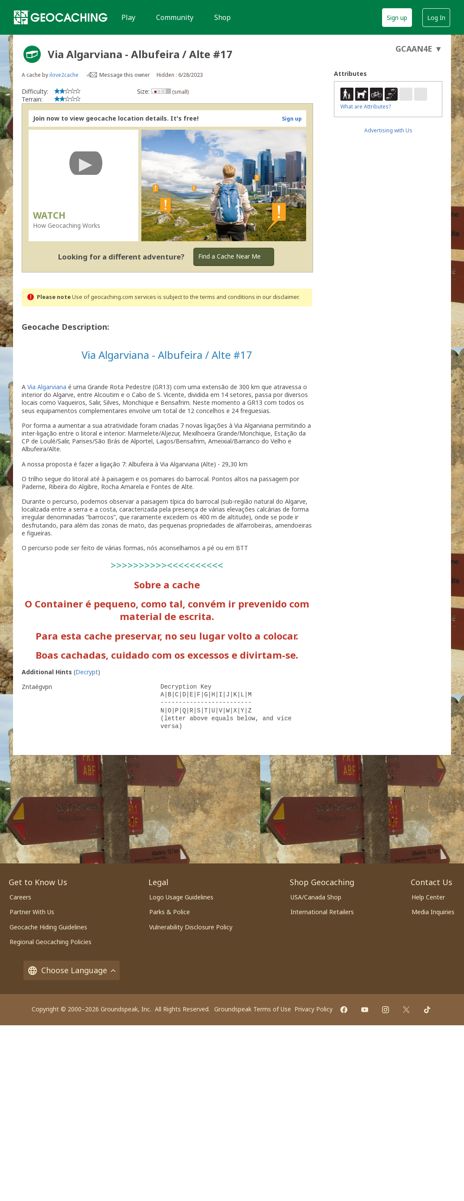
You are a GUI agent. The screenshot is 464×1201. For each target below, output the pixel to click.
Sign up (397, 17)
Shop (222, 17)
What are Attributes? (365, 106)
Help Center (428, 897)
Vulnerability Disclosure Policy (190, 927)
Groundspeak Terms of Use (252, 1009)
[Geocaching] (61, 17)
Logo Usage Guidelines (181, 897)
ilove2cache (63, 75)
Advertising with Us (388, 130)
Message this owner (124, 75)
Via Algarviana (46, 387)
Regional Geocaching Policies (50, 942)
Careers (20, 897)
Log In (436, 17)
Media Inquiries (433, 912)
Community (174, 17)
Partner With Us (32, 912)
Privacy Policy (313, 1009)
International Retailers (322, 912)
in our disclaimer (277, 297)
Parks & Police (169, 912)
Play (128, 17)
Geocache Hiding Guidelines (48, 927)
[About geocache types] (32, 54)
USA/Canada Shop (316, 897)
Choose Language (71, 970)
